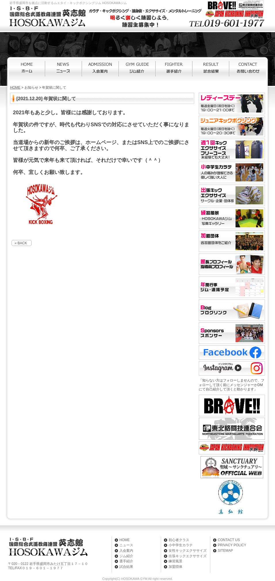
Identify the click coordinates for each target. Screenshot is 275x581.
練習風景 (175, 561)
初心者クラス (179, 540)
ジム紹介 (137, 70)
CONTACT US (229, 540)
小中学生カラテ (181, 545)
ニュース (63, 70)
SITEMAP (225, 551)
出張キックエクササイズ (188, 556)
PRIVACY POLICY (232, 545)
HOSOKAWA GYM (134, 578)
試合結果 (211, 70)
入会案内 (100, 70)
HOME (27, 70)
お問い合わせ (248, 70)
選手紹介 (174, 70)
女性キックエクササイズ (188, 551)
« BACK (21, 243)
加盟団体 (175, 567)
